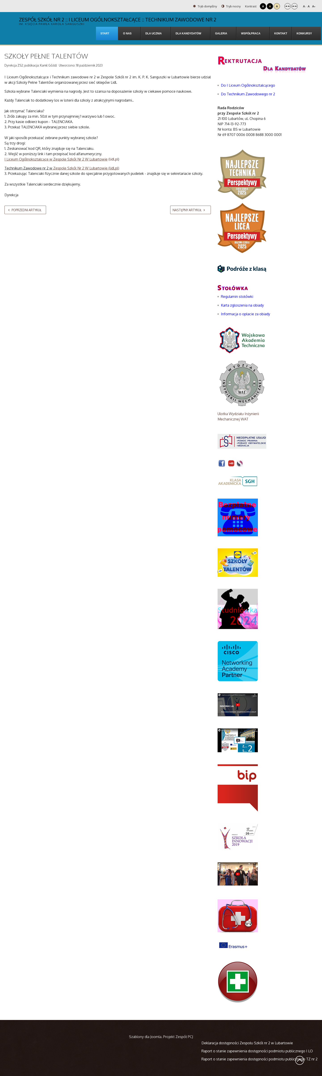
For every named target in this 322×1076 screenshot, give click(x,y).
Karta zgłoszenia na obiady (242, 305)
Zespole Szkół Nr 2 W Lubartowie (80, 168)
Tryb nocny (231, 6)
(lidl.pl (61, 159)
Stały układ (287, 6)
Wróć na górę (299, 1060)
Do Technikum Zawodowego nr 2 (248, 94)
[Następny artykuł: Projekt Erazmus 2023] (190, 210)
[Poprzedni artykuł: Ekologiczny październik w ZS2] (25, 210)
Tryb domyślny (205, 6)
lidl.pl (114, 168)
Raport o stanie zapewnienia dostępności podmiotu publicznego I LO (257, 1051)
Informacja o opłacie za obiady (246, 314)
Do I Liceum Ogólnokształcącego (248, 85)
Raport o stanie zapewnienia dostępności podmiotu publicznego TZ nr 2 (259, 1059)
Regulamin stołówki (237, 296)
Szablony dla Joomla (145, 1036)
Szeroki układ (294, 6)
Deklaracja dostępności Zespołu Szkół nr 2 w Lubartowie (247, 1043)
